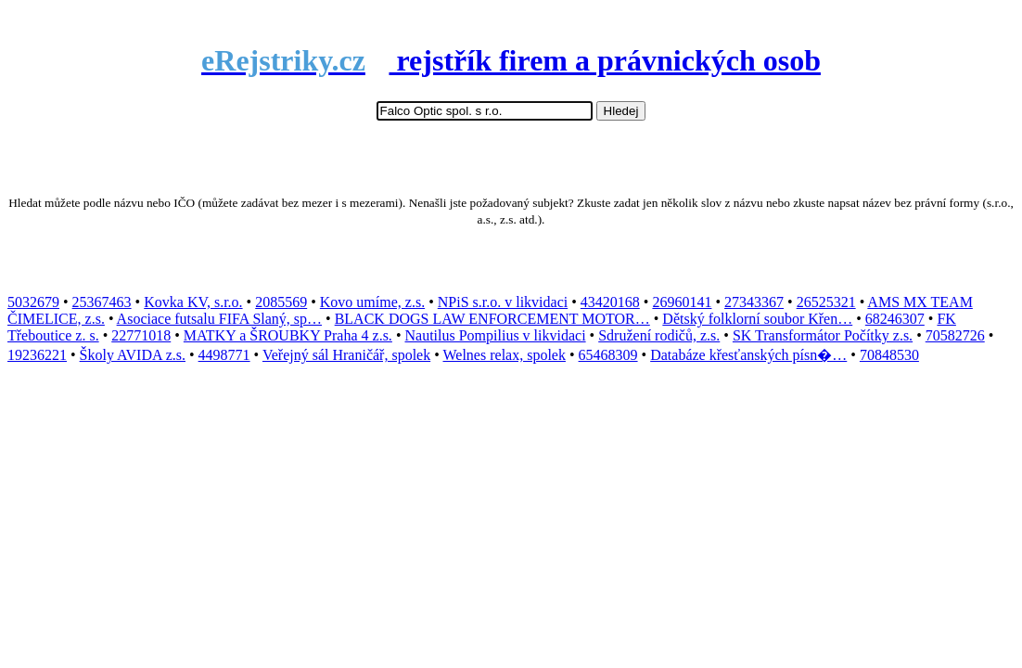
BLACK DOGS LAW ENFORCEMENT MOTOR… (492, 319)
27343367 (754, 302)
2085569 (281, 302)
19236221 (37, 355)
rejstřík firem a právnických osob (511, 60)
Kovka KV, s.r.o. (193, 302)
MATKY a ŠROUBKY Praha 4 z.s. (288, 335)
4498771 (224, 355)
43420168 (610, 302)
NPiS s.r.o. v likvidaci (503, 302)
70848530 (889, 355)
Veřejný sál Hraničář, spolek (346, 355)
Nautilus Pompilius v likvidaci (494, 335)
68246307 (895, 319)
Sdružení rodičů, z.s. (659, 335)
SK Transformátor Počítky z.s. (823, 335)
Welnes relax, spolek (504, 355)
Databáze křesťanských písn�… (748, 355)
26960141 (681, 302)
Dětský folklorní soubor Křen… (757, 319)
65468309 (608, 355)
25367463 (102, 302)
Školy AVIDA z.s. (132, 355)
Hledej (621, 111)
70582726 (955, 335)
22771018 (141, 335)
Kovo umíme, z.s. (372, 302)
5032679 (33, 302)
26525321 (826, 302)
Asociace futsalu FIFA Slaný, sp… (219, 319)
